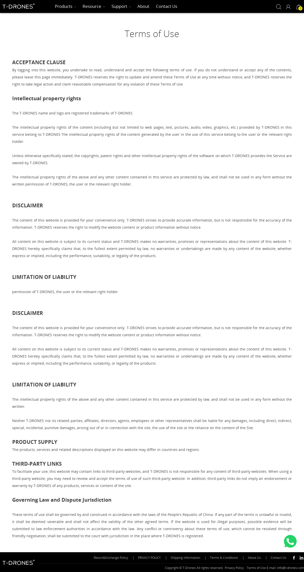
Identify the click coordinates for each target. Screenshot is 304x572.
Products (63, 6)
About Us (254, 558)
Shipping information (185, 558)
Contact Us (166, 6)
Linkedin (301, 557)
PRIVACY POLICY (149, 558)
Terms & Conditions (224, 558)
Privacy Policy (234, 568)
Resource (92, 6)
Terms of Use (256, 568)
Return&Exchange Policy (111, 558)
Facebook (293, 557)
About (143, 6)
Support (119, 6)
